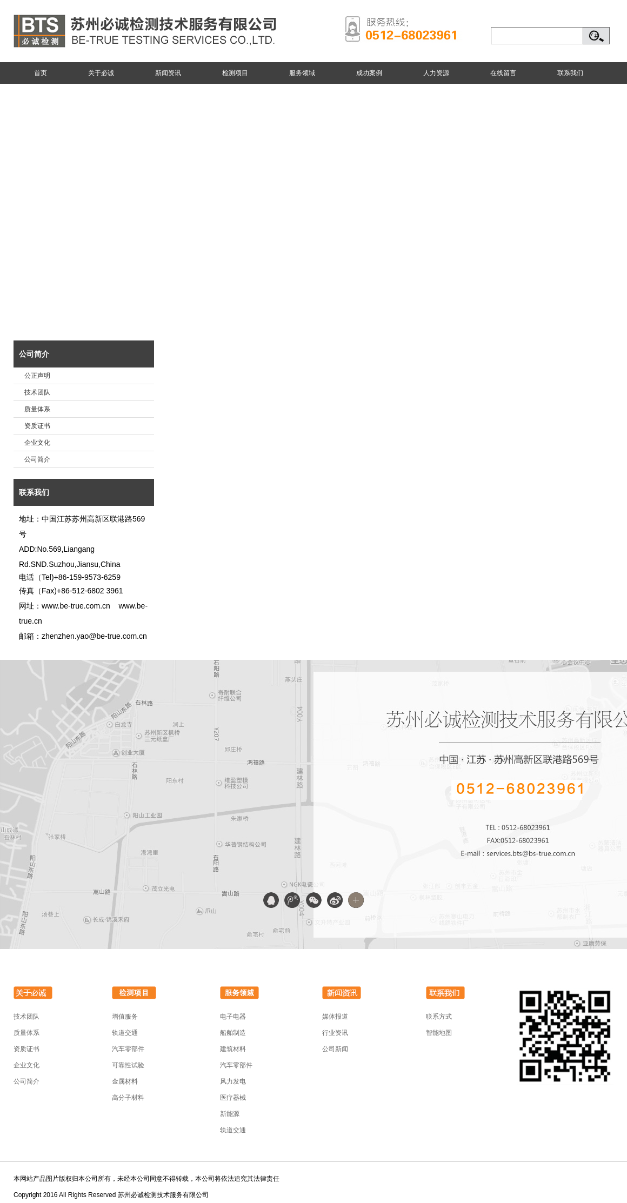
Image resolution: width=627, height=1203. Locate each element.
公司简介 (34, 354)
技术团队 (37, 392)
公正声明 (37, 375)
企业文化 (37, 442)
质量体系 (37, 409)
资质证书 (37, 426)
